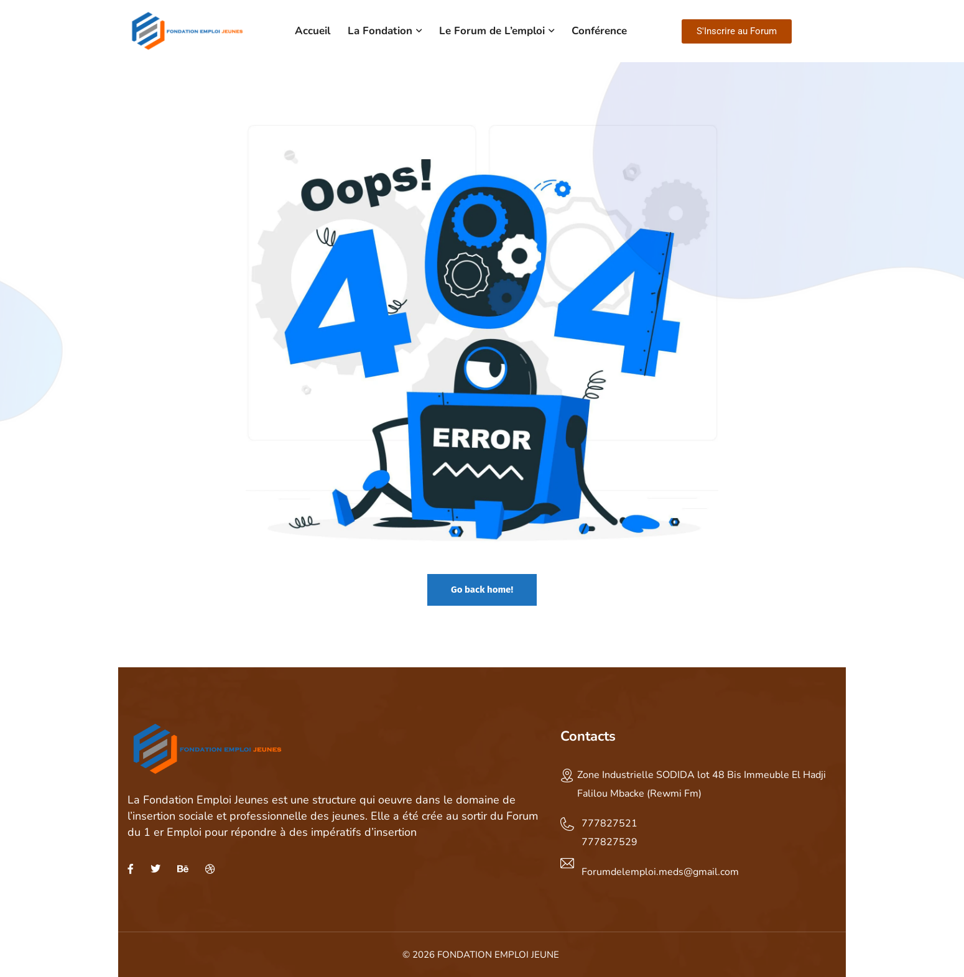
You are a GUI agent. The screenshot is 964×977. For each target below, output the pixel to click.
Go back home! (482, 589)
